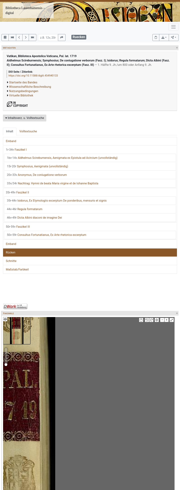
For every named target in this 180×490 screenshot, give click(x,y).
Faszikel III (18, 226)
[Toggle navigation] (173, 26)
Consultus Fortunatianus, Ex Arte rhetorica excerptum (46, 235)
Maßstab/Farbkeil (17, 269)
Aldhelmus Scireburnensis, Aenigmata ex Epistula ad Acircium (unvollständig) (62, 158)
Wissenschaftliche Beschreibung (30, 86)
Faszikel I (16, 149)
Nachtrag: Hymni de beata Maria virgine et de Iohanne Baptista (52, 183)
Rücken (10, 252)
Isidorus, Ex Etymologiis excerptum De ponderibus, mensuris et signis (57, 200)
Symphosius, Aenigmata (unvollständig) (37, 166)
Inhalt (9, 131)
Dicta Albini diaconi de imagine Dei (34, 217)
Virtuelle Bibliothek (21, 95)
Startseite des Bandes (23, 82)
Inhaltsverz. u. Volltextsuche (24, 118)
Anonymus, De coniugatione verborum (37, 175)
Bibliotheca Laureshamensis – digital (25, 10)
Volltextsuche (28, 131)
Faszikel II (17, 192)
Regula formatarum (24, 209)
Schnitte (11, 261)
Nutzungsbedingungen (23, 91)
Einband (11, 141)
